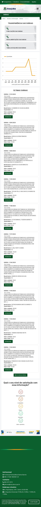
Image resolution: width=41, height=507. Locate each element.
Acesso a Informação (12, 18)
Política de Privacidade (13, 502)
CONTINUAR (34, 502)
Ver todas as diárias (20, 375)
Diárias (21, 18)
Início (4, 18)
